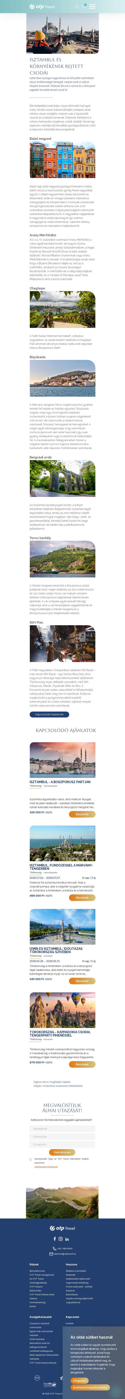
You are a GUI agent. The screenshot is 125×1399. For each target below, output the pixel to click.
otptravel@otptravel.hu (62, 1254)
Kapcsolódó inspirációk (49, 714)
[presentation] (63, 1175)
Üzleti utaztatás (37, 1339)
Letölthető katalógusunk (41, 1351)
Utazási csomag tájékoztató (79, 1298)
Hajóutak (34, 1335)
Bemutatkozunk (37, 1271)
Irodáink (70, 1323)
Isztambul (40, 105)
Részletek (82, 814)
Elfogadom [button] (79, 1380)
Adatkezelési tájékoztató (46, 1166)
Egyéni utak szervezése (41, 1331)
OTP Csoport (36, 1286)
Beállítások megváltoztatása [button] (90, 1387)
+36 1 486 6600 (62, 1248)
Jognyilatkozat (73, 1302)
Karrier (33, 1306)
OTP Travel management (42, 1275)
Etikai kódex (36, 1290)
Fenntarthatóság (37, 1302)
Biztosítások (72, 1294)
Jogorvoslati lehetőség (77, 1283)
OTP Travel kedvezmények (43, 1363)
